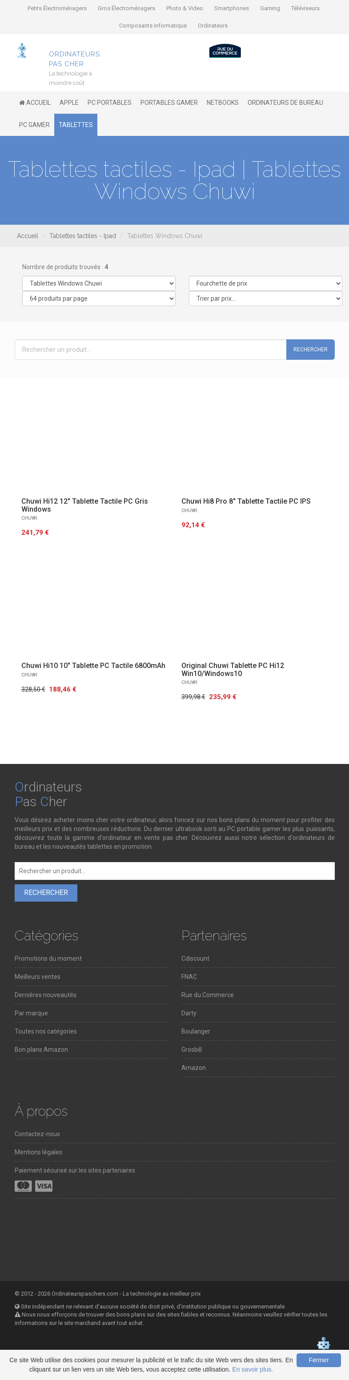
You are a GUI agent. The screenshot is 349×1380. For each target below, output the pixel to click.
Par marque (31, 1013)
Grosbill (191, 1049)
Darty (189, 1013)
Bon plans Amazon (41, 1049)
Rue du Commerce (207, 994)
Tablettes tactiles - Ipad (82, 235)
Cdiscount (195, 958)
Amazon (193, 1067)
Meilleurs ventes (37, 976)
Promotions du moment (48, 958)
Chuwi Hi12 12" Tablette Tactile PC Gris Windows (84, 505)
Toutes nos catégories (46, 1031)
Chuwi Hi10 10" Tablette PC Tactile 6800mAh (93, 665)
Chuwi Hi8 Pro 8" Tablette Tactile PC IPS (246, 501)
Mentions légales (38, 1152)
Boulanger (195, 1031)
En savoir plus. (252, 1369)
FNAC (189, 976)
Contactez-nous (37, 1133)
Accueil (27, 235)
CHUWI (29, 518)
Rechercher (310, 349)
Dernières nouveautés (45, 994)
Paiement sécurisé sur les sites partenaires (75, 1170)
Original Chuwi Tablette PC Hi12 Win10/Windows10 (232, 669)
